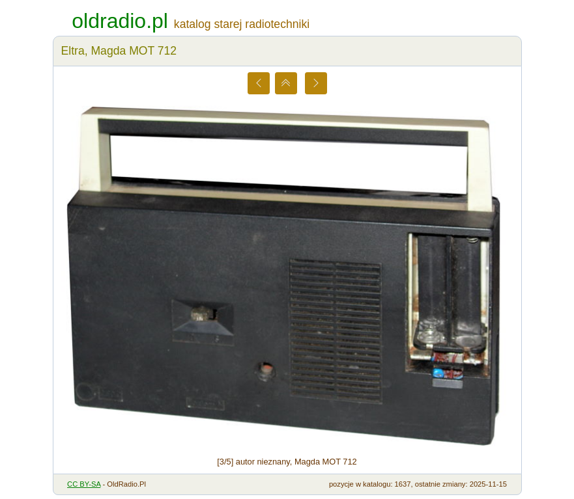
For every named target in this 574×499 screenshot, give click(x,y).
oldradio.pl (120, 21)
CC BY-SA (83, 484)
